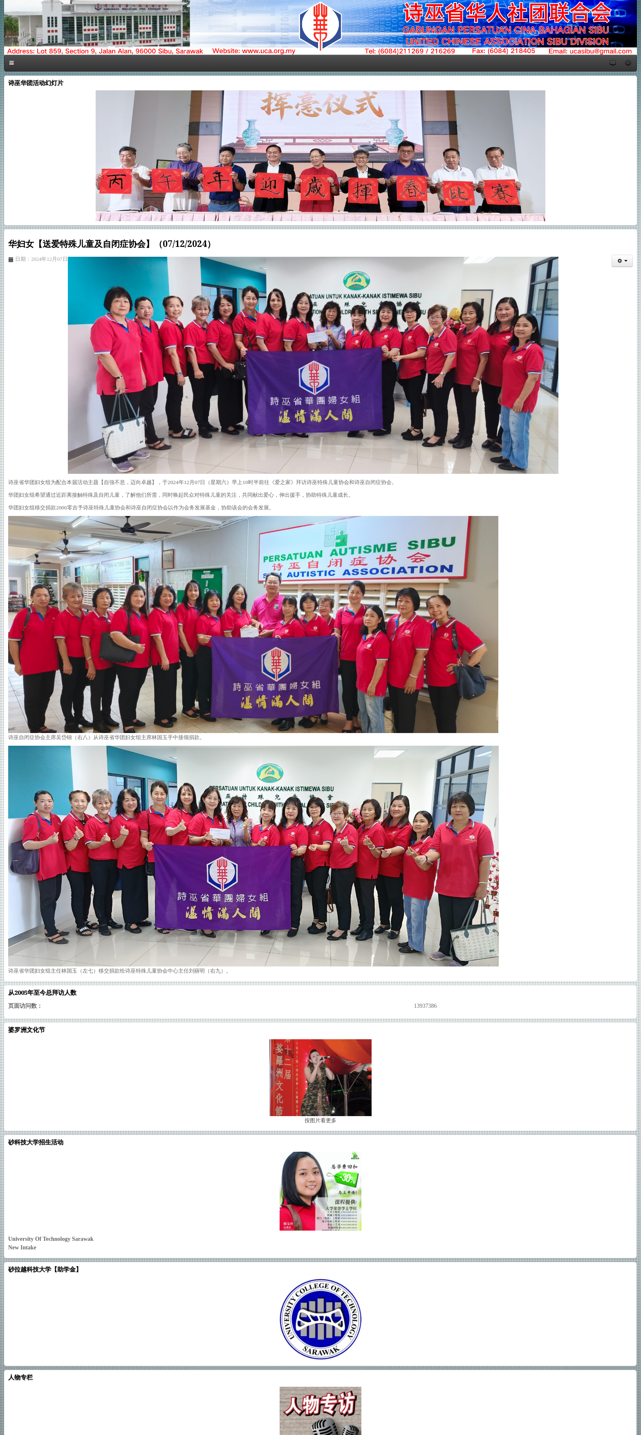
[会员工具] (622, 261)
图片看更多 (320, 1120)
